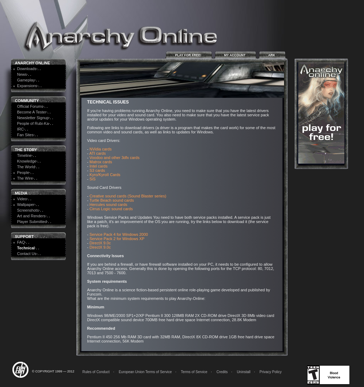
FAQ (21, 242)
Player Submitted (32, 221)
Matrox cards (101, 162)
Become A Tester (31, 112)
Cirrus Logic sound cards (111, 209)
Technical (26, 248)
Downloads (26, 69)
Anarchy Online (32, 63)
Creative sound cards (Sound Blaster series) (128, 196)
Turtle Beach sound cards (112, 200)
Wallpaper (25, 204)
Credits (222, 372)
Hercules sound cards (108, 204)
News (22, 74)
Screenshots (28, 210)
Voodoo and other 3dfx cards (115, 157)
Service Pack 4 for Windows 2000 (119, 234)
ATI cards (97, 153)
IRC (20, 129)
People (23, 172)
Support (24, 236)
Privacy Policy (270, 372)
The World (26, 167)
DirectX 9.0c (100, 243)
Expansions (27, 86)
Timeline (24, 155)
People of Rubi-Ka (33, 123)
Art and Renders (31, 216)
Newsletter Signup (33, 118)
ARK (272, 55)
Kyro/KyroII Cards (105, 175)
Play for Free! (189, 55)
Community (27, 101)
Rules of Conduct (96, 372)
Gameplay (26, 80)
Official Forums (30, 106)
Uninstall (243, 372)
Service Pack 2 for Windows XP (117, 239)
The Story (26, 150)
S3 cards (97, 170)
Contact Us (26, 253)
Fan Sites (25, 135)
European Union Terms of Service (145, 372)
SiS (93, 179)
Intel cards (99, 166)
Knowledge (26, 161)
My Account (235, 55)
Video (22, 199)
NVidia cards (101, 149)
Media (21, 193)
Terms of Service (194, 372)
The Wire (25, 178)
